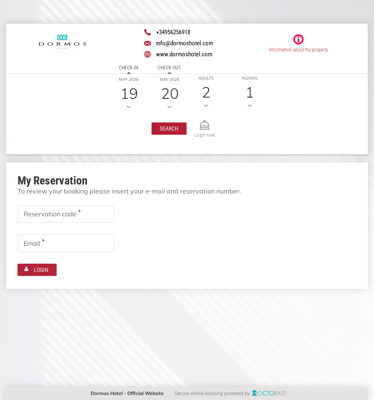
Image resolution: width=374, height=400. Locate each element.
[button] (168, 128)
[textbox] (66, 214)
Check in (128, 67)
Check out (169, 67)
